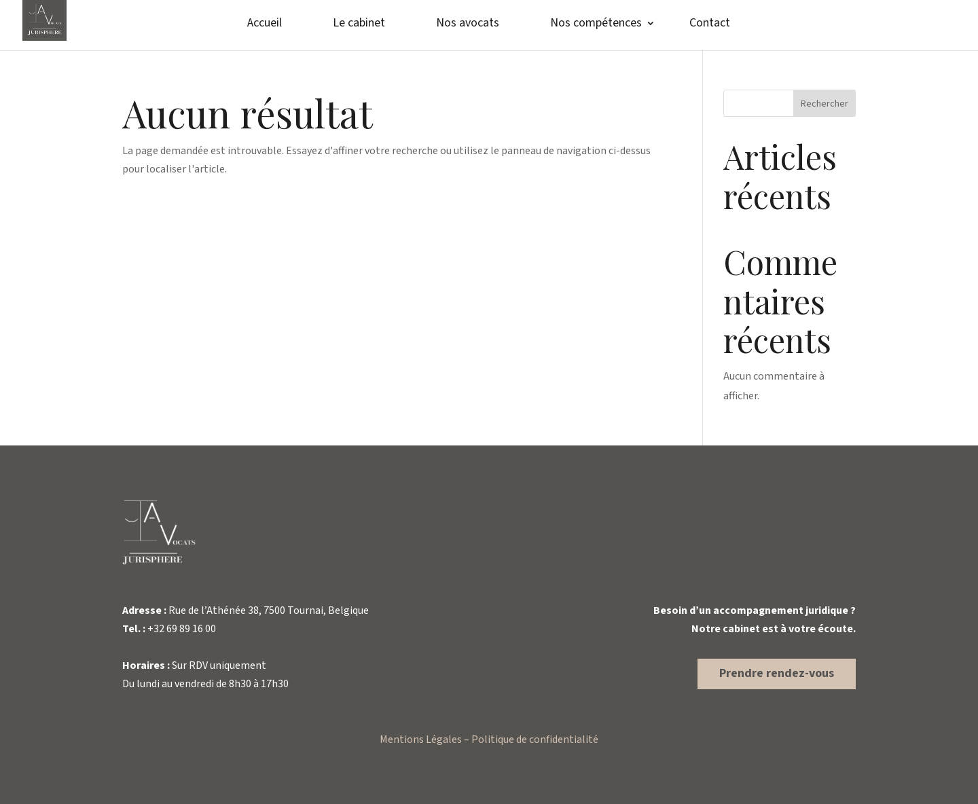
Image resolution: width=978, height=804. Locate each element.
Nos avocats (467, 24)
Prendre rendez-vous (776, 673)
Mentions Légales (421, 739)
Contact (709, 24)
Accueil (264, 24)
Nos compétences (596, 24)
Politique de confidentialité (534, 739)
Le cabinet (359, 24)
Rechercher (824, 104)
